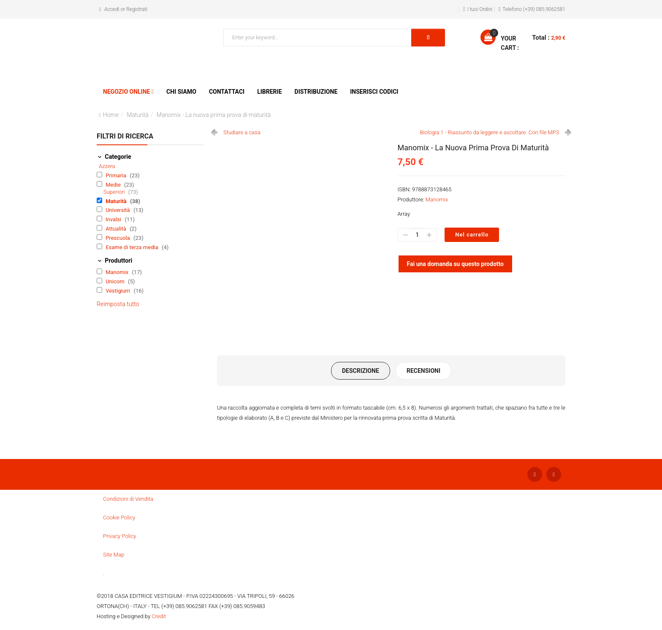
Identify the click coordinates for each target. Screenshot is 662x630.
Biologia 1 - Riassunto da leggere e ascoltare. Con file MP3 (489, 132)
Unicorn (116, 281)
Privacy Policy (119, 536)
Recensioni (423, 370)
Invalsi (114, 219)
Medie (114, 185)
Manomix (118, 272)
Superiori (114, 192)
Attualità (117, 228)
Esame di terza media (133, 247)
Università (118, 210)
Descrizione (360, 370)
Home (111, 114)
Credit (159, 616)
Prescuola (118, 238)
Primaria (117, 175)
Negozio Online (126, 91)
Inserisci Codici (374, 91)
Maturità (138, 114)
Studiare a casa (241, 132)
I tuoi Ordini (480, 9)
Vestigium (118, 291)
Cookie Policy (119, 517)
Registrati (136, 9)
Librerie (269, 91)
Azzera (107, 166)
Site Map (113, 554)
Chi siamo (181, 91)
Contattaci (226, 91)
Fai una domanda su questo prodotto (455, 264)
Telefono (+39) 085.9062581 (533, 9)
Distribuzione (316, 91)
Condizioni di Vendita (128, 499)
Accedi (111, 9)
